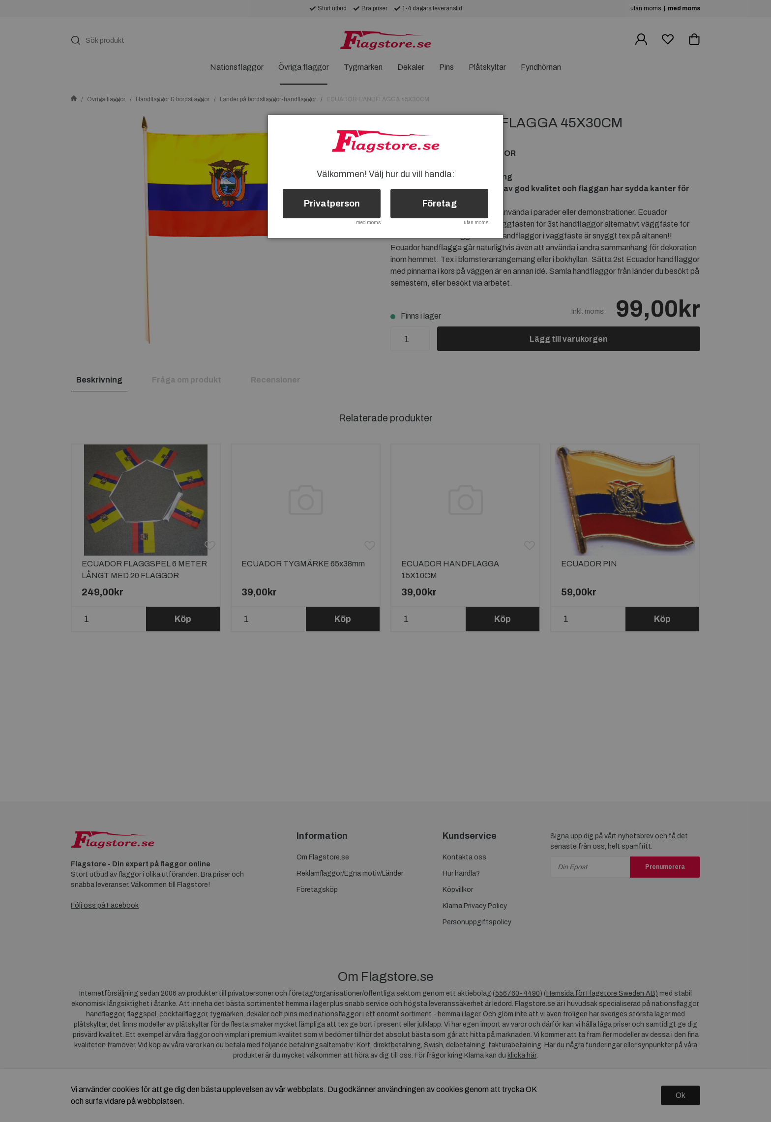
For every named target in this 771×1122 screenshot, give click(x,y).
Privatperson (332, 203)
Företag (439, 203)
